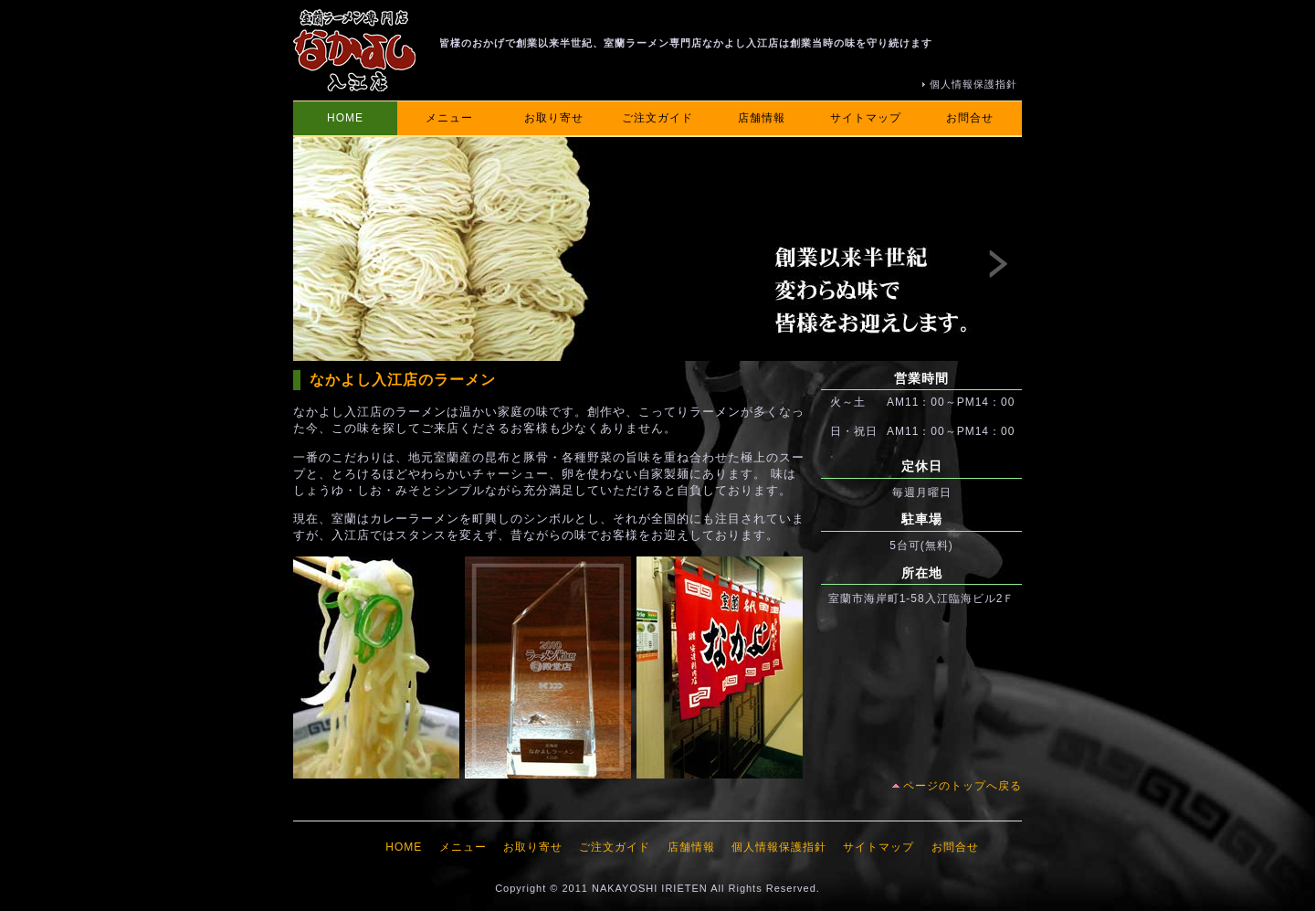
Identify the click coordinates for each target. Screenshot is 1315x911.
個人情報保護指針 (973, 84)
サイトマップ (865, 117)
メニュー (449, 117)
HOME (345, 117)
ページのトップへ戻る (962, 785)
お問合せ (970, 117)
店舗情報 (761, 117)
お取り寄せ (554, 117)
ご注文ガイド (657, 117)
